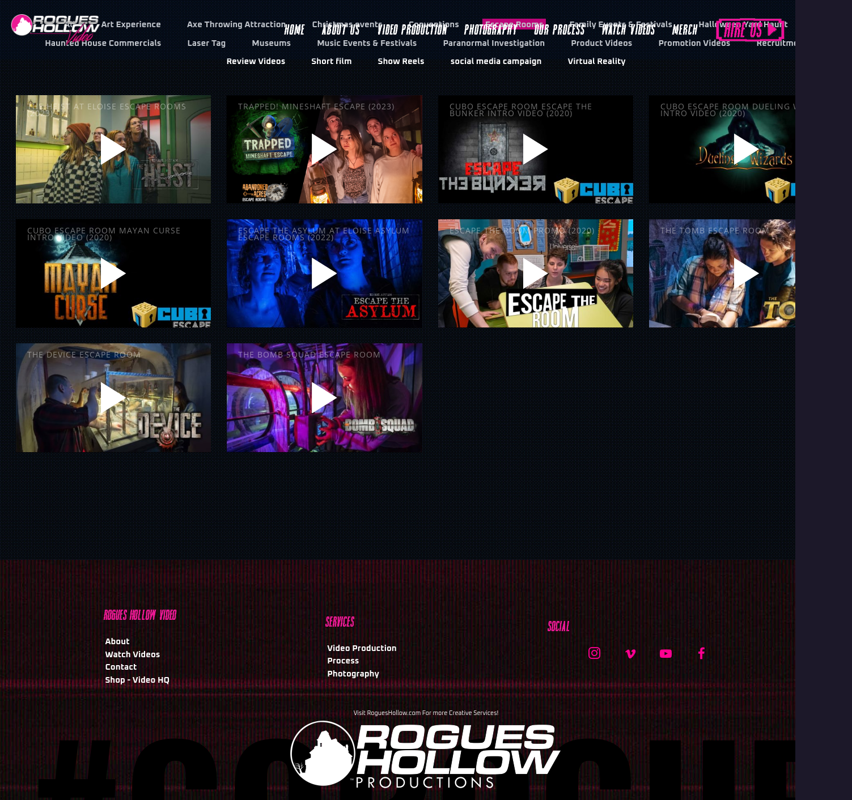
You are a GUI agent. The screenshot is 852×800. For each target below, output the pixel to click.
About (117, 641)
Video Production (362, 648)
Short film (331, 61)
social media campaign (496, 61)
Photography (353, 674)
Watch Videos (132, 654)
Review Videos (255, 61)
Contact (121, 667)
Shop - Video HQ (137, 680)
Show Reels (401, 61)
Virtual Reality (596, 61)
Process (343, 661)
